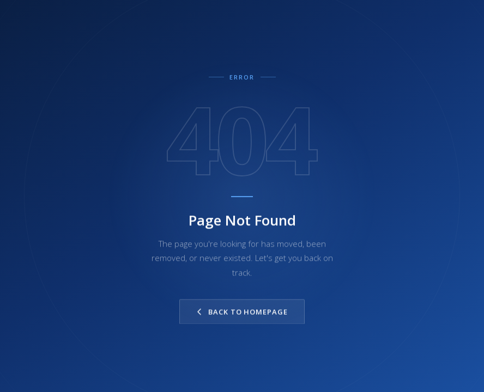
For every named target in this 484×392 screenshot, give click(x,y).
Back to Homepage (242, 312)
